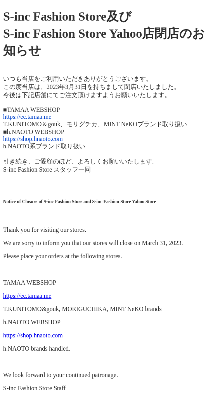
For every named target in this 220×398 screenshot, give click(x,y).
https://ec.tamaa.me (27, 116)
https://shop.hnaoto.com (33, 139)
